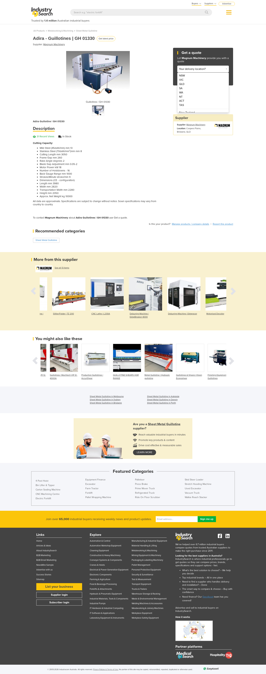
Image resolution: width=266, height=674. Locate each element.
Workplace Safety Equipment (145, 618)
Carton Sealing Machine (48, 489)
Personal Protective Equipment (146, 569)
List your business (59, 587)
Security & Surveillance (142, 574)
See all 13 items (62, 267)
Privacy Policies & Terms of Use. (105, 669)
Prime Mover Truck (145, 488)
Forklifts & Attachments (101, 589)
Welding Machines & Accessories (147, 603)
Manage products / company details (190, 224)
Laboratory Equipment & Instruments (107, 618)
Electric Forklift (43, 498)
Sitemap (40, 579)
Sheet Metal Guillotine (86, 30)
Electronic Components (101, 574)
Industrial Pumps (98, 603)
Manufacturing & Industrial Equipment (149, 541)
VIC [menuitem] (181, 80)
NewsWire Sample (45, 565)
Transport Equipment (141, 584)
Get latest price (106, 38)
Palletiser (140, 479)
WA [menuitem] (181, 92)
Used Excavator (193, 488)
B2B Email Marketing (46, 560)
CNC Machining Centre (48, 494)
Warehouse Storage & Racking (146, 593)
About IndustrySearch (46, 550)
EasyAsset (208, 596)
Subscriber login (59, 602)
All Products (39, 30)
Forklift (88, 492)
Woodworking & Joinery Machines (147, 608)
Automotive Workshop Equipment (105, 545)
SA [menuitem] (181, 88)
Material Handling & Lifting (144, 545)
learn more (144, 452)
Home (39, 541)
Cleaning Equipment (99, 550)
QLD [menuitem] (181, 84)
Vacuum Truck (192, 492)
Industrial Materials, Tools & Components (109, 598)
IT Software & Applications (102, 613)
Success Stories (43, 574)
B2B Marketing (43, 555)
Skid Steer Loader (194, 479)
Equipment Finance (95, 479)
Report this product (223, 224)
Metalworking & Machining (60, 30)
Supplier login (59, 595)
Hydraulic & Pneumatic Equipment (106, 593)
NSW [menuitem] (182, 75)
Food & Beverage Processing (103, 584)
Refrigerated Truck (145, 492)
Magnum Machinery (54, 44)
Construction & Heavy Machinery (105, 555)
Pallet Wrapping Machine (98, 497)
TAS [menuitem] (181, 105)
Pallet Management (141, 565)
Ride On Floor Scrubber (147, 497)
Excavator (90, 484)
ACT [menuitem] (181, 101)
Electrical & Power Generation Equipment (109, 569)
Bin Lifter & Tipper (45, 485)
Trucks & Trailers (139, 589)
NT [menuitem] (181, 96)
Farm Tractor (92, 488)
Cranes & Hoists (97, 565)
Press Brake (141, 484)
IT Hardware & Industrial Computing (106, 608)
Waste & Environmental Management (149, 598)
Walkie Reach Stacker (196, 497)
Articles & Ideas (43, 545)
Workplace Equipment (142, 613)
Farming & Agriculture (100, 579)
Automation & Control (100, 541)
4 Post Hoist (42, 480)
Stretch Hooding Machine (198, 484)
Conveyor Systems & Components (106, 560)
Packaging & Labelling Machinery (147, 560)
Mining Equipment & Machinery (146, 555)
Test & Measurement (141, 579)
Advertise (226, 3)
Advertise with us (44, 569)
